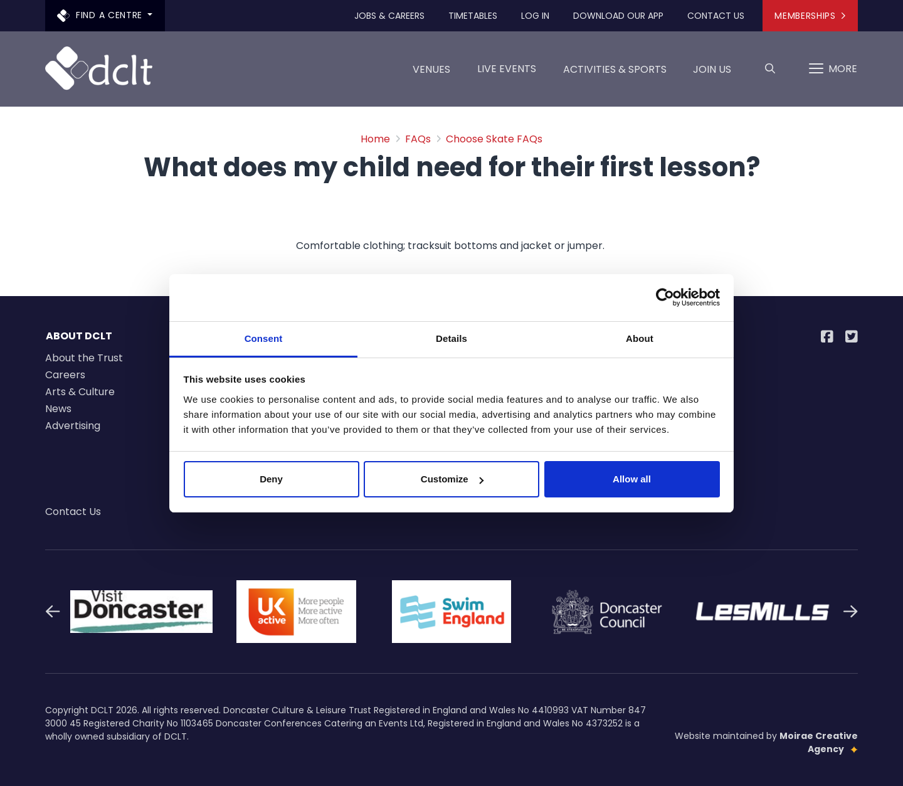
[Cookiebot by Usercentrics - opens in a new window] (665, 297)
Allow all (632, 479)
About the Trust (84, 358)
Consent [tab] (264, 338)
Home (375, 139)
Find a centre (101, 15)
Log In (535, 15)
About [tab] (639, 338)
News (58, 408)
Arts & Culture (80, 392)
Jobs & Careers (389, 15)
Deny (271, 479)
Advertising (72, 425)
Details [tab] (451, 338)
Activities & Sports (615, 73)
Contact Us (715, 15)
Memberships (809, 15)
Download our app (618, 15)
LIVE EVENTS (506, 68)
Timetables (472, 15)
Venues (431, 73)
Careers (65, 375)
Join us (712, 73)
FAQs (418, 139)
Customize (452, 479)
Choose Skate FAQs (494, 139)
